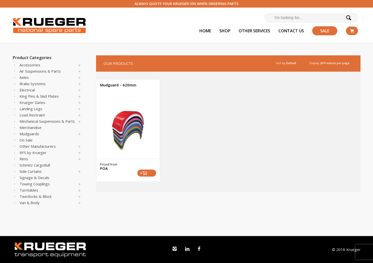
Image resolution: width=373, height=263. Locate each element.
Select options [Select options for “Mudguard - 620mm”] (146, 173)
